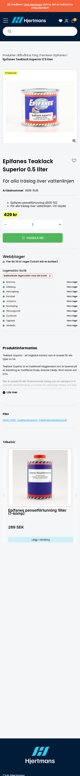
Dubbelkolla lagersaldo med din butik (25, 275)
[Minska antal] (5, 224)
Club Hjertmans (33, 4)
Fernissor (46, 55)
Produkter (9, 55)
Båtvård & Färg (28, 55)
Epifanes (60, 55)
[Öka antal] (60, 224)
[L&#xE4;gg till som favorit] (74, 160)
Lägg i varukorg (41, 539)
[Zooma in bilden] (73, 139)
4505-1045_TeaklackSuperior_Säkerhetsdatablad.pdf (35, 420)
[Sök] (9, 31)
